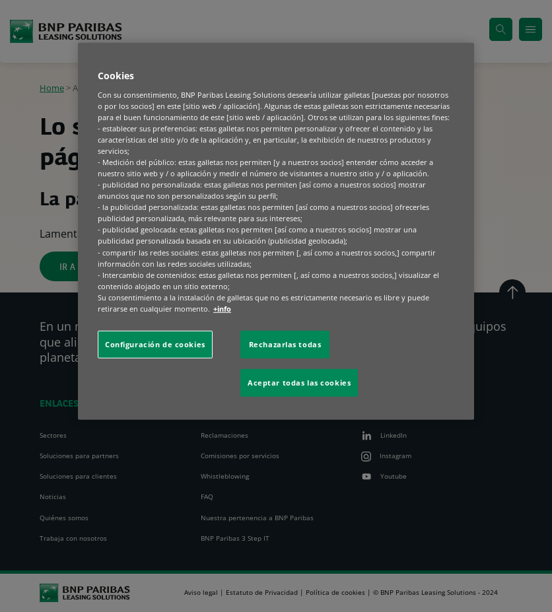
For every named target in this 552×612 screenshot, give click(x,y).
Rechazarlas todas (285, 344)
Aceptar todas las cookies (299, 383)
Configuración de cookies (155, 344)
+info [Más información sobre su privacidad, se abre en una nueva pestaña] (222, 309)
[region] (276, 231)
